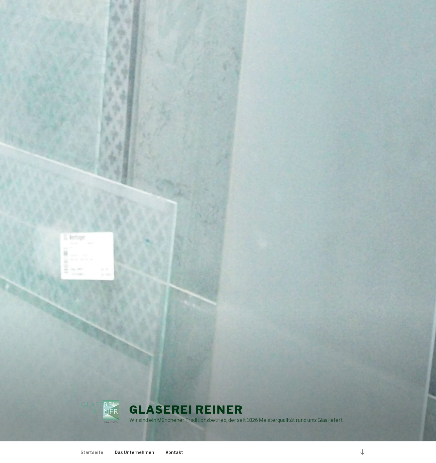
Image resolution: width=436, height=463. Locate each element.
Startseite (92, 452)
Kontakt (174, 452)
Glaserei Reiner (186, 409)
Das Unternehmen (134, 452)
